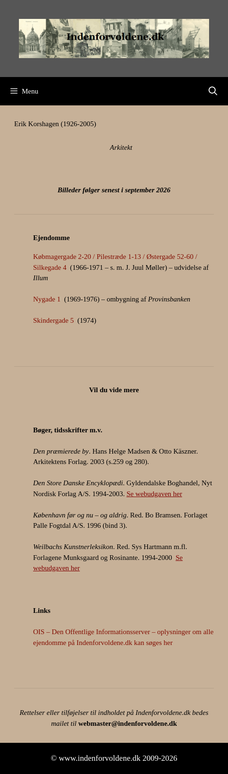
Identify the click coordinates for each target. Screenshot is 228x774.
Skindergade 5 (53, 320)
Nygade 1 (47, 299)
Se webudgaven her (154, 494)
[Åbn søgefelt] (213, 91)
